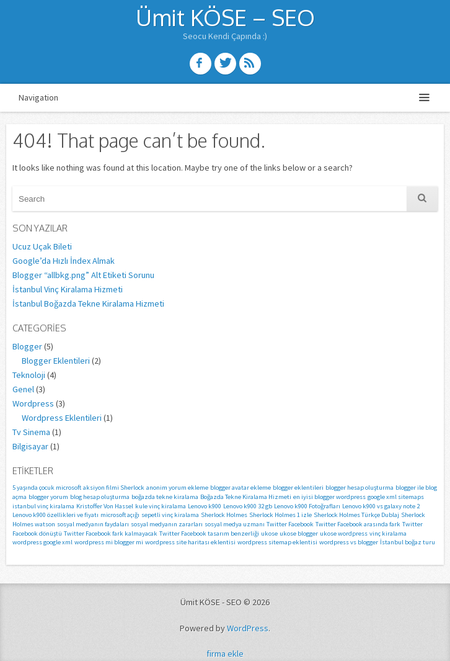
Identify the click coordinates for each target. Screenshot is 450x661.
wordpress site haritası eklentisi (190, 542)
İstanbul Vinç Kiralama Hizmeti (67, 289)
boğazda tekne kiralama (164, 497)
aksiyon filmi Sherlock (113, 487)
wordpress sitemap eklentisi (277, 542)
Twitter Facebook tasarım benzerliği (209, 533)
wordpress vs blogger (348, 542)
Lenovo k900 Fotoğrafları (307, 506)
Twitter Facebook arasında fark (357, 524)
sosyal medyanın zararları (167, 524)
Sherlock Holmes (224, 515)
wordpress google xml (42, 542)
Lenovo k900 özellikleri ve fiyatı (55, 515)
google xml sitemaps (396, 497)
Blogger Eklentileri (56, 360)
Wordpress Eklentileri (62, 417)
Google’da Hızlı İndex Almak (63, 260)
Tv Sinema (31, 432)
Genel (23, 389)
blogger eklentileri (298, 487)
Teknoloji (28, 374)
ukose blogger (299, 533)
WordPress (247, 628)
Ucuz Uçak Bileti (42, 246)
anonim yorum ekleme (177, 487)
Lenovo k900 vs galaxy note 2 (381, 506)
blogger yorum (48, 497)
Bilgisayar (30, 446)
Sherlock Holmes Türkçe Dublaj (356, 515)
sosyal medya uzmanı (235, 524)
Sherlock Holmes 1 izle (280, 515)
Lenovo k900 (204, 506)
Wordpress (33, 403)
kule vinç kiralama (160, 506)
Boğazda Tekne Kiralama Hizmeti (245, 497)
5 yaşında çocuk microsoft (46, 487)
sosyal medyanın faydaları (93, 524)
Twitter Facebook (290, 524)
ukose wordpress (344, 533)
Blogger (27, 346)
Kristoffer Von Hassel (104, 506)
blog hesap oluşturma (100, 497)
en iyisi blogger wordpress (329, 497)
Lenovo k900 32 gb (247, 506)
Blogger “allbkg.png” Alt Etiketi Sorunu (83, 275)
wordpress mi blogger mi (108, 542)
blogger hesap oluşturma (359, 487)
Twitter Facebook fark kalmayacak (110, 533)
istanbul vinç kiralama (43, 506)
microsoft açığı (119, 515)
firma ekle (225, 653)
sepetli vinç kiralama (170, 515)
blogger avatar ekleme (240, 487)
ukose (269, 533)
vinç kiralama (388, 533)
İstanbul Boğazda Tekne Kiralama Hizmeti (88, 303)
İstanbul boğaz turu (407, 542)
